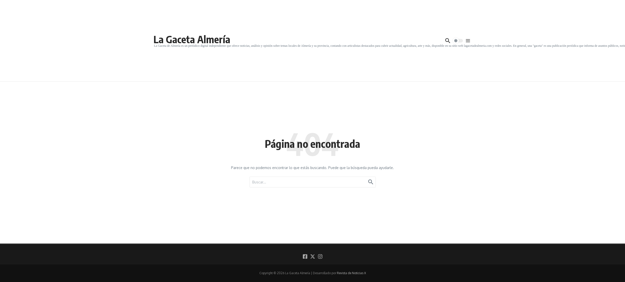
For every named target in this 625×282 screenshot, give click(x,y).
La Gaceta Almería (192, 39)
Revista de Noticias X (351, 273)
